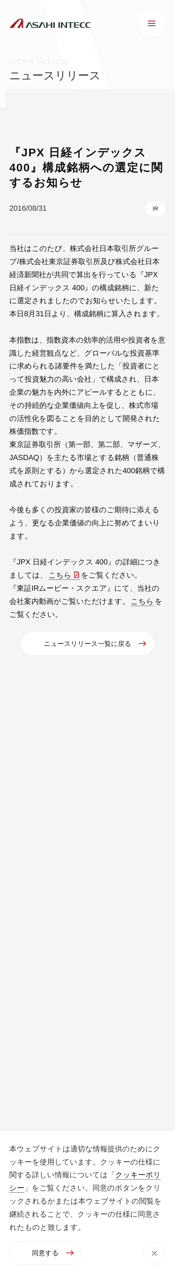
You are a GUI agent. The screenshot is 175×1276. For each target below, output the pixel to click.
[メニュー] (151, 23)
